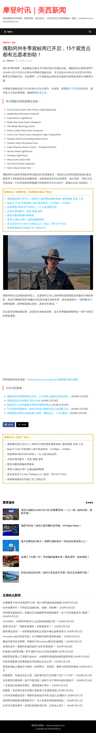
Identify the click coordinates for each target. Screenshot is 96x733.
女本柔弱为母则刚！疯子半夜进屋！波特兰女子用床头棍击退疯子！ (39, 680)
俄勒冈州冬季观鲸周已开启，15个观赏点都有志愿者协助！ (39, 396)
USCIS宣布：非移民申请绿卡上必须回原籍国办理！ (30, 621)
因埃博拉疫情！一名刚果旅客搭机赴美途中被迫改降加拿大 (34, 631)
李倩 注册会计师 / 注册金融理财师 (25, 219)
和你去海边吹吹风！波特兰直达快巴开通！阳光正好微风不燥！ (55, 572)
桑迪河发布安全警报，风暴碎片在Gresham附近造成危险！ (34, 641)
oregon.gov (52, 379)
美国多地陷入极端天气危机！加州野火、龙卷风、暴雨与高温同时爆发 (40, 666)
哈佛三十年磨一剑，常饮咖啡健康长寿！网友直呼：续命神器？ (55, 556)
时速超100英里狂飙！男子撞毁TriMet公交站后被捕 (30, 651)
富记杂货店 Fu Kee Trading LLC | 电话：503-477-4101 (36, 223)
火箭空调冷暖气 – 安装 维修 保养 (25, 459)
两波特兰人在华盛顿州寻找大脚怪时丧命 (29, 404)
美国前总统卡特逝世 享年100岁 (24, 400)
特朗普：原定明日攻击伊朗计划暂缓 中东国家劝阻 (30, 690)
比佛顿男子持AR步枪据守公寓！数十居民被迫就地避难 (32, 602)
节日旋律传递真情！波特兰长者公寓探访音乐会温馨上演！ (39, 408)
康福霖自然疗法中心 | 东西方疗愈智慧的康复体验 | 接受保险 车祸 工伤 (45, 198)
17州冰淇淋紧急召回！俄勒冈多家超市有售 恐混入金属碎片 (35, 695)
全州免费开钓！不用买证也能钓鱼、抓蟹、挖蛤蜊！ (31, 607)
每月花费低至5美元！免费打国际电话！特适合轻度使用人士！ (54, 541)
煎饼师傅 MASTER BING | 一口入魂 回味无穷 (32, 207)
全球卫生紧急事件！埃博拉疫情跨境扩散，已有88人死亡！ (34, 705)
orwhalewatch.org (36, 379)
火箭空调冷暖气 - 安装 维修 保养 (24, 211)
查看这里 (42, 92)
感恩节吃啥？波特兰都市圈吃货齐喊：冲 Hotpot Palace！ (51, 525)
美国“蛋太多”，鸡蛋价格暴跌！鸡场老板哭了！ (28, 626)
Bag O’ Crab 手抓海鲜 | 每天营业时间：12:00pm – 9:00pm (38, 203)
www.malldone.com (56, 725)
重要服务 (9, 502)
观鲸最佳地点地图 (68, 379)
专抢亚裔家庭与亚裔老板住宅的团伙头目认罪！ (28, 661)
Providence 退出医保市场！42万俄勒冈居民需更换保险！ (33, 636)
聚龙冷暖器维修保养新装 (20, 215)
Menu (8, 31)
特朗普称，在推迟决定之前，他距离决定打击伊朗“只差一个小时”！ (39, 675)
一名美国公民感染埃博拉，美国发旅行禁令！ (27, 685)
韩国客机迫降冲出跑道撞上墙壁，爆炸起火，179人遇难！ (38, 413)
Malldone (10, 60)
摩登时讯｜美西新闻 (34, 10)
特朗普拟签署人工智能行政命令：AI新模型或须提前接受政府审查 (38, 656)
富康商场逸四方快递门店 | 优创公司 (26, 227)
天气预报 (73, 88)
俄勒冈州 (6, 42)
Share (9, 424)
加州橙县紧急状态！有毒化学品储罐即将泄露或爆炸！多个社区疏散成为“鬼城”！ (46, 612)
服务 (14, 42)
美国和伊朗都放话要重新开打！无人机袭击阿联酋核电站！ (34, 700)
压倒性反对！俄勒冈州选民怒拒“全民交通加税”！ (29, 646)
